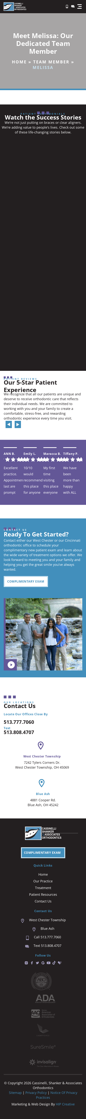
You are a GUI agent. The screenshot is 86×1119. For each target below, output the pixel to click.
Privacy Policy (36, 1092)
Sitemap (15, 1092)
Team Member (51, 62)
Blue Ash (43, 794)
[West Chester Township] (41, 745)
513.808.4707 (19, 732)
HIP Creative (65, 1104)
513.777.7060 (19, 722)
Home (19, 62)
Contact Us (43, 901)
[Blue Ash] (41, 783)
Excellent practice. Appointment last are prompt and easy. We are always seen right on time (13, 480)
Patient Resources (43, 894)
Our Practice (43, 881)
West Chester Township (42, 756)
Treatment (43, 888)
